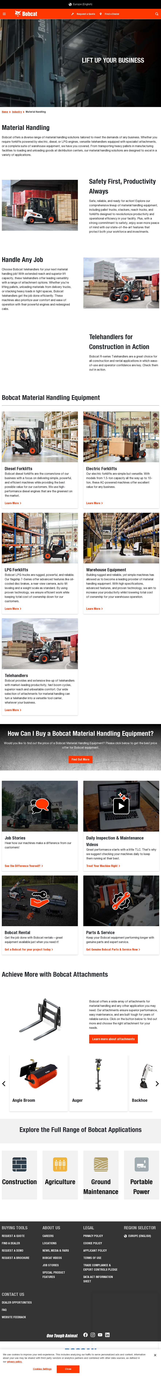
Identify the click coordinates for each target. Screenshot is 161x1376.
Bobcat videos (52, 1258)
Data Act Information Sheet (98, 1279)
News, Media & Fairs (55, 1250)
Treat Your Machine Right (103, 866)
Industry (17, 111)
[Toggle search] (156, 14)
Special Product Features (53, 1275)
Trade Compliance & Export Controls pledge (100, 1267)
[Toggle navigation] (5, 14)
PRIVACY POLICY (93, 1236)
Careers (48, 1236)
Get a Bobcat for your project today (29, 949)
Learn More (13, 503)
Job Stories (50, 1265)
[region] (80, 1362)
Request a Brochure (15, 1258)
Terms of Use (92, 1258)
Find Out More (80, 759)
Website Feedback (14, 1317)
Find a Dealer (112, 13)
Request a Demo (12, 1250)
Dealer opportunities (17, 1302)
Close (68, 1369)
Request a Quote (86, 13)
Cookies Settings (42, 1369)
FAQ (4, 1310)
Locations (49, 1243)
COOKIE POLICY (92, 1243)
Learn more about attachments (113, 1039)
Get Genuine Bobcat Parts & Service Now (113, 949)
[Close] (155, 1355)
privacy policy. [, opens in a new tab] (14, 1362)
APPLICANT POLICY (95, 1250)
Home (5, 111)
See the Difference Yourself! (24, 866)
